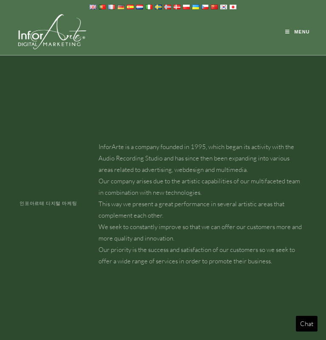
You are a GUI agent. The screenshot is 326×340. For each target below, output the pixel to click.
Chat (306, 324)
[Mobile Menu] (297, 31)
